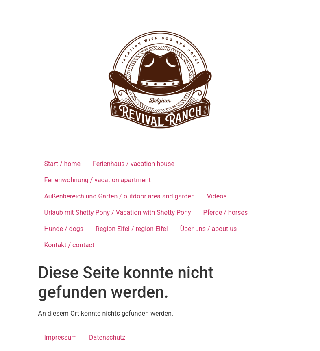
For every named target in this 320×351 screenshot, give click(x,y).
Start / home (62, 164)
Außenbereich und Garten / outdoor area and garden (119, 196)
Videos (217, 196)
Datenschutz (107, 337)
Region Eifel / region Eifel (132, 229)
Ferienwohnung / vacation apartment (97, 180)
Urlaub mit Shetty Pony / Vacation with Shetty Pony (117, 212)
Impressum (60, 337)
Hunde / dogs (64, 229)
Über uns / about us (208, 229)
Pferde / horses (225, 212)
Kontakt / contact (69, 245)
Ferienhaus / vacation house (133, 164)
